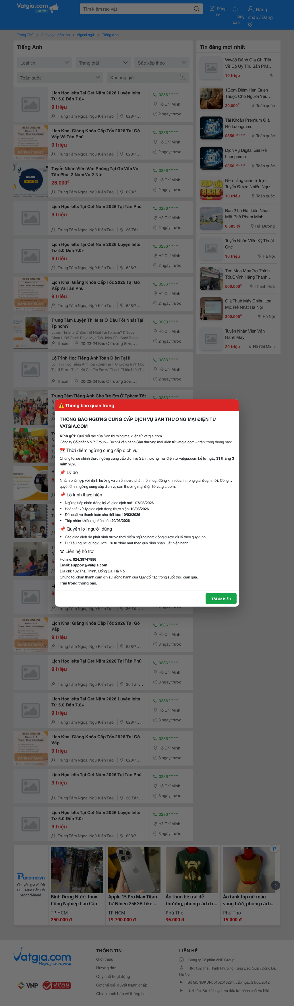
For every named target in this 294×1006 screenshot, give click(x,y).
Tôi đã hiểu (221, 598)
